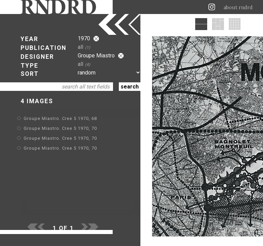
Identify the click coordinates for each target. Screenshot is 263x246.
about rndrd (238, 7)
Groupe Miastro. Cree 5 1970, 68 (60, 118)
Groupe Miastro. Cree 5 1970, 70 (60, 128)
